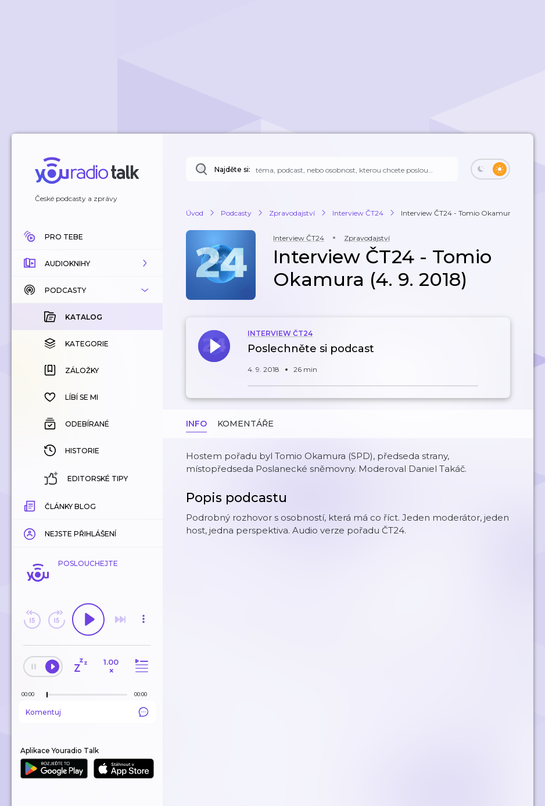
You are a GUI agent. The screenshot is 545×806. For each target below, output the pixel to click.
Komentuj (87, 712)
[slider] (47, 695)
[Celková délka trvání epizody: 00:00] (143, 694)
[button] (87, 263)
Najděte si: (232, 169)
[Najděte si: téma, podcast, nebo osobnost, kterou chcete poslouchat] (322, 169)
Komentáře (245, 423)
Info (196, 423)
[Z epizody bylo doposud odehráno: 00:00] (30, 694)
